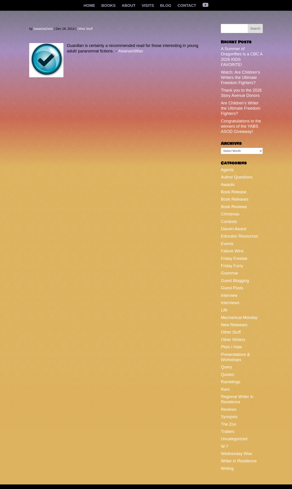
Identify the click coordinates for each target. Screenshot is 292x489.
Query (226, 367)
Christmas (230, 214)
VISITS (148, 6)
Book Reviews (234, 206)
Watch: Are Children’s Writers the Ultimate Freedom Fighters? (240, 77)
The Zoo (228, 424)
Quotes (227, 374)
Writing (227, 468)
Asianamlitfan (130, 51)
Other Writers (233, 339)
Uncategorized (234, 439)
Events (227, 243)
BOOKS (108, 6)
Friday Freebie (234, 258)
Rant (225, 389)
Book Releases (234, 199)
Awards (228, 184)
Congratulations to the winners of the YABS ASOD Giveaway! (241, 126)
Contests (229, 221)
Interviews (230, 302)
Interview (229, 295)
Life (224, 310)
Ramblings (230, 382)
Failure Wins (232, 251)
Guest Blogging (235, 280)
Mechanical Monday (239, 317)
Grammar (229, 273)
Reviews (228, 409)
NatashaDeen (43, 29)
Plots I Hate (231, 347)
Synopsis (229, 416)
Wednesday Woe (236, 453)
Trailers (227, 431)
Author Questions (237, 177)
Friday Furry (232, 266)
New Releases (234, 325)
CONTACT (186, 6)
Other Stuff (84, 29)
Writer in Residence (239, 461)
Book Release (233, 192)
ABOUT (129, 6)
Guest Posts (232, 288)
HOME (89, 6)
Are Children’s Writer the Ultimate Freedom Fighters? (240, 108)
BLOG (165, 6)
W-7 (224, 446)
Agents (227, 170)
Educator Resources (239, 236)
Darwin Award (233, 229)
